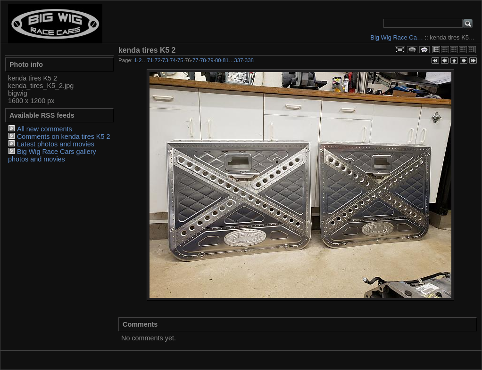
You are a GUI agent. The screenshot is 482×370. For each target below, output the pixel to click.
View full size (400, 49)
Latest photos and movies (55, 144)
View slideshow (424, 49)
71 (150, 60)
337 (238, 60)
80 (218, 60)
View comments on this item (412, 49)
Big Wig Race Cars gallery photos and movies (52, 155)
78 (203, 60)
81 (226, 60)
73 (165, 60)
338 (249, 60)
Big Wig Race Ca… (396, 37)
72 (158, 60)
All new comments (44, 129)
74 (173, 60)
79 (211, 60)
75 (180, 60)
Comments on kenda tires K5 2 (63, 136)
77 (195, 60)
